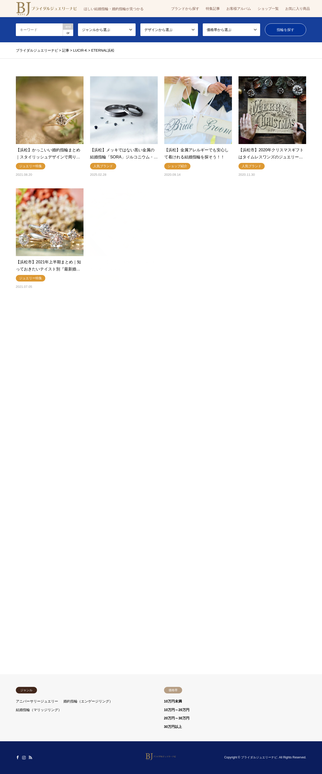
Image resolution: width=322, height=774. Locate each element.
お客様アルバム (238, 9)
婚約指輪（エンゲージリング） (88, 701)
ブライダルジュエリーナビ (259, 757)
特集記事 (213, 9)
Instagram (24, 757)
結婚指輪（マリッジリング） (39, 710)
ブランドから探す (185, 9)
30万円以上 (173, 727)
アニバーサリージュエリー (37, 701)
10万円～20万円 (176, 710)
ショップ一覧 (268, 9)
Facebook (17, 757)
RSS (30, 757)
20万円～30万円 (176, 718)
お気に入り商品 (297, 9)
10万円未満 (173, 701)
